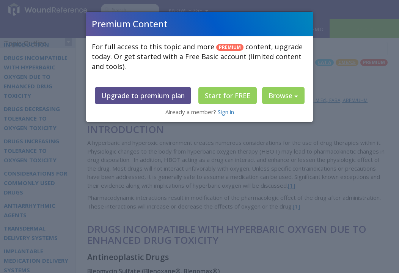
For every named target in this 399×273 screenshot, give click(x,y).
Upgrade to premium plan (143, 95)
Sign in (226, 112)
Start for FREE (227, 95)
